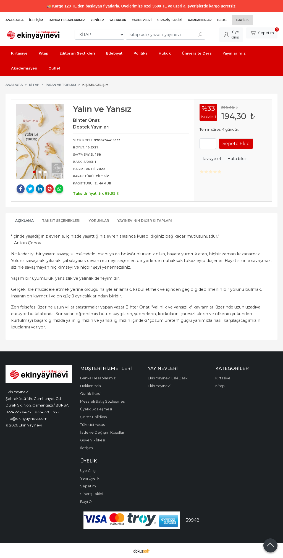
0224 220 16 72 (47, 412)
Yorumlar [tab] (99, 220)
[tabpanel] (40, 141)
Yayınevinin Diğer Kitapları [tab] (144, 220)
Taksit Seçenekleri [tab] (61, 220)
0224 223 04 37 (19, 412)
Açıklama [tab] (24, 220)
